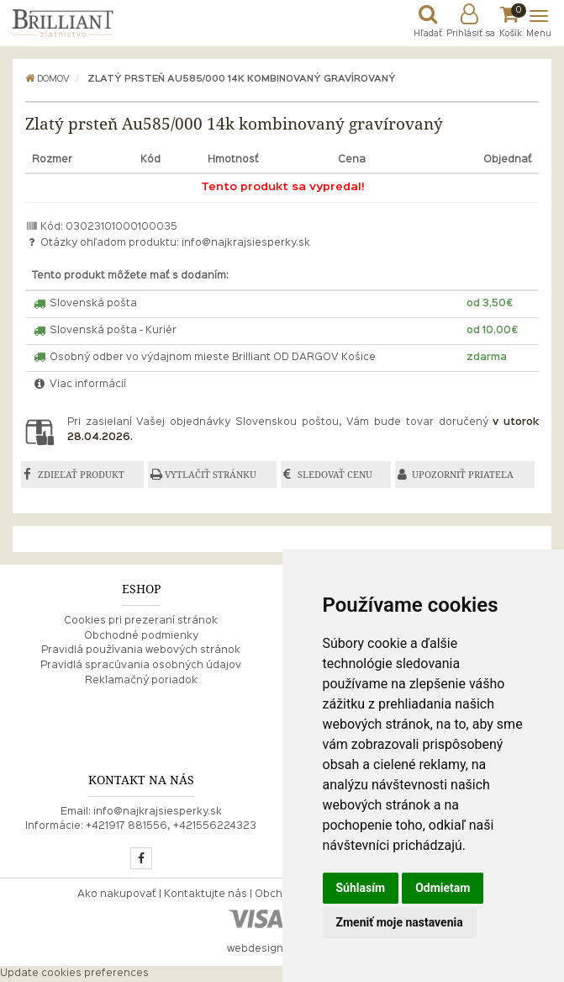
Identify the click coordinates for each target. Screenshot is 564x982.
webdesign (255, 949)
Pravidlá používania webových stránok (140, 650)
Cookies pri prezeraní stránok (141, 621)
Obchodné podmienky (141, 636)
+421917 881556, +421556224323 (171, 826)
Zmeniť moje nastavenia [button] (399, 922)
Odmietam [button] (442, 887)
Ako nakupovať (116, 894)
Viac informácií (79, 384)
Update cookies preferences (74, 973)
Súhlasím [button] (361, 887)
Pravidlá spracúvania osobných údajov (140, 665)
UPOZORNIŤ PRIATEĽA (463, 474)
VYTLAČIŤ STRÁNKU (210, 474)
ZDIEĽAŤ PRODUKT (81, 474)
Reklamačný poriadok (141, 681)
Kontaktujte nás (205, 894)
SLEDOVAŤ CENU (335, 474)
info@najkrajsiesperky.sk (246, 243)
